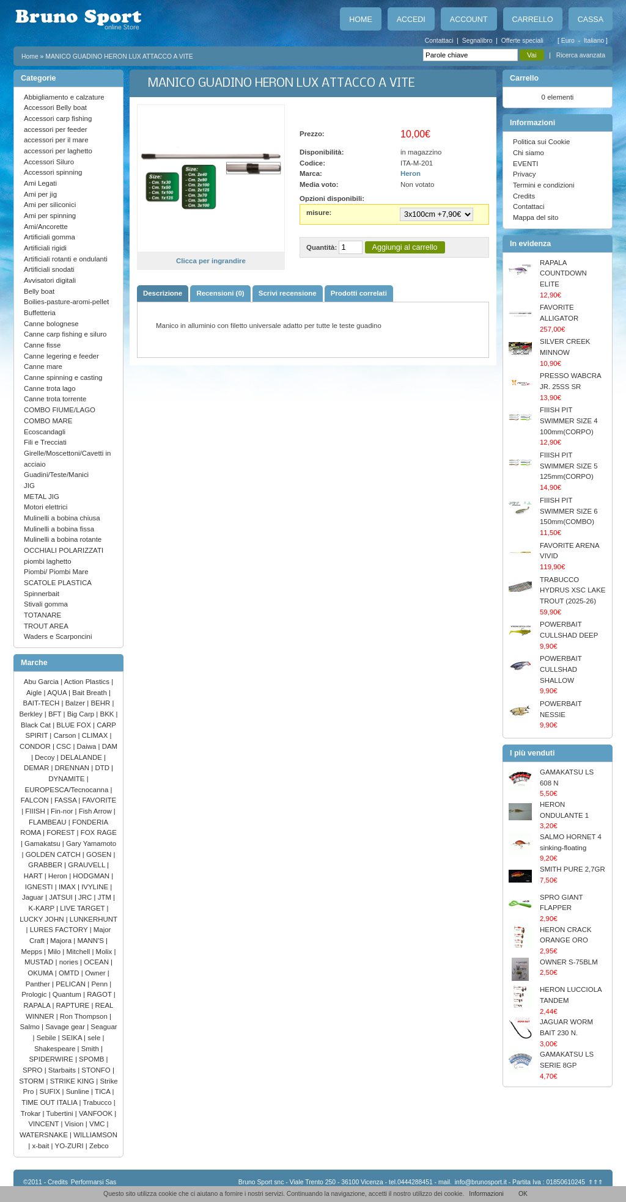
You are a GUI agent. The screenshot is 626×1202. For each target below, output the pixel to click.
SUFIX (51, 1091)
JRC (86, 897)
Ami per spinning (50, 215)
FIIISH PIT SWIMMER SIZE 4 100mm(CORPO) (569, 420)
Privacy (524, 174)
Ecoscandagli (44, 431)
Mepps (33, 951)
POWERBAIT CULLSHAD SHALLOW (560, 669)
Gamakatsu (43, 843)
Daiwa (87, 746)
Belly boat (39, 291)
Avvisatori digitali (50, 280)
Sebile (47, 1037)
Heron (58, 876)
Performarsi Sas (94, 1182)
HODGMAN (92, 876)
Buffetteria (40, 312)
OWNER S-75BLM (569, 962)
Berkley (31, 714)
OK (523, 1193)
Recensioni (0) (220, 293)
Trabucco (98, 1102)
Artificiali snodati (49, 269)
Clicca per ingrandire (211, 260)
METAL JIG (41, 496)
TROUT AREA (46, 626)
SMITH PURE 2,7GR (572, 869)
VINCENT (44, 1123)
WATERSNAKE (45, 1134)
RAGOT (100, 994)
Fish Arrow (96, 811)
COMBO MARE (48, 420)
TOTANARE (42, 615)
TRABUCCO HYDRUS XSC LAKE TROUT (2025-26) (572, 590)
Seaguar (103, 1026)
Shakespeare (56, 1048)
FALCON (36, 800)
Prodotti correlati (359, 293)
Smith (91, 1048)
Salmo (31, 1026)
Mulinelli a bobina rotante (62, 539)
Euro (568, 40)
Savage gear (66, 1026)
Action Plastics (88, 681)
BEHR (101, 703)
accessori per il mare (56, 140)
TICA (103, 1091)
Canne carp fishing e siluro (65, 334)
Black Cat (37, 725)
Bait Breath (90, 692)
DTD (103, 767)
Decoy (46, 757)
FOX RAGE (99, 832)
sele (94, 1037)
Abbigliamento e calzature (64, 97)
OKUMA (41, 973)
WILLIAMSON (95, 1134)
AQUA (57, 692)
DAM (109, 746)
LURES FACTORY (60, 929)
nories (69, 962)
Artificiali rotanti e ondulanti (66, 259)
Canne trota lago (50, 388)
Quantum (68, 994)
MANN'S (91, 940)
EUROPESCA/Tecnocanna (68, 789)
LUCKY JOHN (42, 919)
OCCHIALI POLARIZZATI (63, 550)
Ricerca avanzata (580, 55)
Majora (61, 940)
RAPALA (38, 1005)
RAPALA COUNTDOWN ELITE (563, 273)
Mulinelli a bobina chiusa (62, 518)
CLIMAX (96, 735)
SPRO (34, 1070)
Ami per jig (40, 194)
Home (360, 19)
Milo (55, 951)
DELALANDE (82, 757)
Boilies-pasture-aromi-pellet (66, 301)
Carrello (532, 19)
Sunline (78, 1091)
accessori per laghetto (58, 151)
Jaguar (33, 897)
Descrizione (162, 293)
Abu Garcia (42, 681)
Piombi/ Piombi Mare (56, 571)
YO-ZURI (70, 1145)
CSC (64, 746)
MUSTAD (40, 962)
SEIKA (73, 1037)
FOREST (61, 832)
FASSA (66, 800)
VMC (98, 1123)
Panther (39, 984)
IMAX (68, 887)
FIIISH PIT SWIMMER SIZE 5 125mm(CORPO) (569, 465)
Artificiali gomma (49, 237)
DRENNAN (73, 767)
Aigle (35, 692)
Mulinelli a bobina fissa (59, 529)
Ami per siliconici (50, 204)
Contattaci (439, 40)
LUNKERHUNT (93, 919)
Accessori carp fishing (58, 118)
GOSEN (100, 854)
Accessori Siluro (49, 162)
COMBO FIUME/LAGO (59, 409)
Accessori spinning (53, 172)
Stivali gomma (46, 604)
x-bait (41, 1145)
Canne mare (43, 366)
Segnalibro (477, 40)
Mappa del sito (535, 217)
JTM (105, 897)
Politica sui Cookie (541, 141)
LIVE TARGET (83, 908)
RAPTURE (74, 1005)
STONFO (96, 1070)
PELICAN (71, 984)
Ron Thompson (84, 1016)
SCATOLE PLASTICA (58, 582)
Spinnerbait (41, 593)
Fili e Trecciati (45, 442)
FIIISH (36, 811)
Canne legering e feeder (61, 356)
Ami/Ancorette (46, 226)
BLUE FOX (74, 725)
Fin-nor (63, 811)
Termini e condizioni (543, 185)
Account (469, 19)
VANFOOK (96, 1113)
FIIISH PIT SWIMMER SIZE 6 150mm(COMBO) (569, 511)
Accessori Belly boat (55, 107)
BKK (108, 714)
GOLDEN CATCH (54, 854)
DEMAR (37, 767)
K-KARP (43, 908)
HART (34, 876)
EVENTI (525, 163)
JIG (29, 485)
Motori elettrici (45, 507)
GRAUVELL (87, 865)
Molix (105, 951)
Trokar (32, 1113)
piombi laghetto (48, 561)
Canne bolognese (51, 323)
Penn (100, 984)
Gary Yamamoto (91, 843)
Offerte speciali (522, 40)
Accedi (411, 19)
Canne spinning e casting (63, 377)
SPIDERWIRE (52, 1059)
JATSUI (62, 897)
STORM (32, 1081)
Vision (75, 1123)
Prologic (35, 994)
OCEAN (97, 962)
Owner (96, 973)
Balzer (76, 703)
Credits (524, 196)
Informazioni (486, 1193)
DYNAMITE (67, 778)
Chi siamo (528, 152)
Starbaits (63, 1070)
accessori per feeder (55, 129)
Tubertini (60, 1113)
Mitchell (79, 951)
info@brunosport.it (481, 1182)
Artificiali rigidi (45, 248)
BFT (56, 714)
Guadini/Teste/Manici (56, 474)
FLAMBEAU (48, 822)
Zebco (99, 1145)
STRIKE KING (73, 1081)
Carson (66, 735)
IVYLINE (95, 887)
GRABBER (46, 865)
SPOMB (92, 1059)
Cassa (590, 19)
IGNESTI (40, 887)
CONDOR (36, 746)
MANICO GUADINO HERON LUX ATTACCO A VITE (119, 56)
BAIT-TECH (42, 703)
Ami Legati (40, 183)
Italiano (595, 40)
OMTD (70, 973)
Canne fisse (42, 345)
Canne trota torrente (55, 398)
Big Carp (82, 714)
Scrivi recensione (288, 293)
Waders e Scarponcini (58, 636)
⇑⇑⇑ (595, 1182)
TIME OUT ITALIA (50, 1102)
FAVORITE (99, 800)
